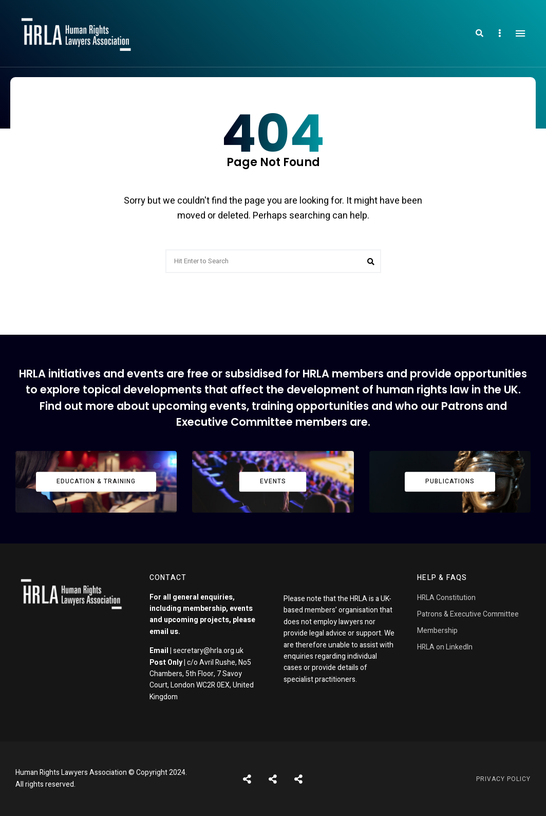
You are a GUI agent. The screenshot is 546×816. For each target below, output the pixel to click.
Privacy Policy (503, 779)
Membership (437, 630)
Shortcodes (272, 779)
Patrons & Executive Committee (468, 614)
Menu (520, 33)
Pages (298, 779)
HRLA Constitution (446, 597)
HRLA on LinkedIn (445, 647)
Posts (247, 779)
